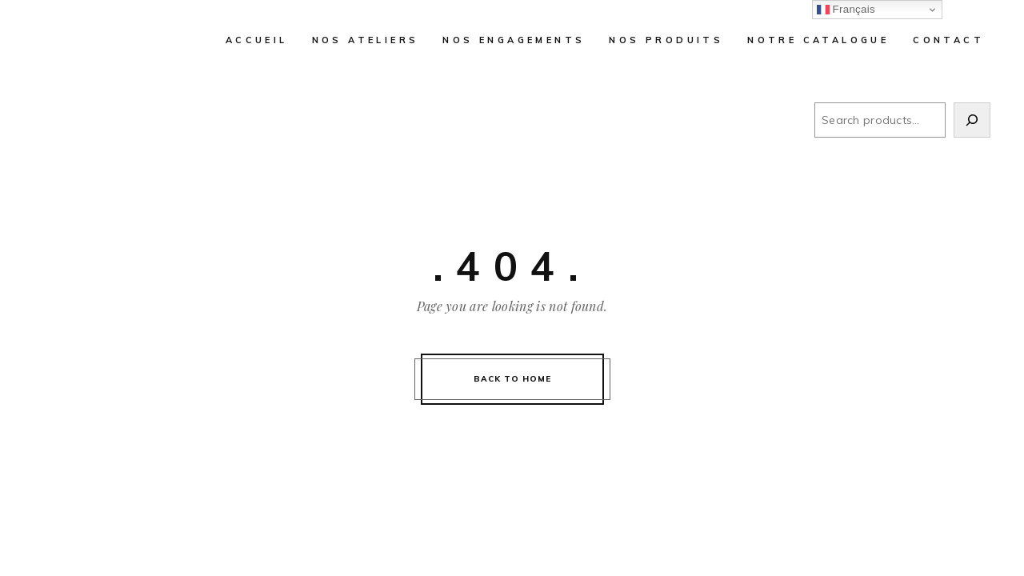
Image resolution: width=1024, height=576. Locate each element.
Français (846, 9)
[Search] (972, 120)
